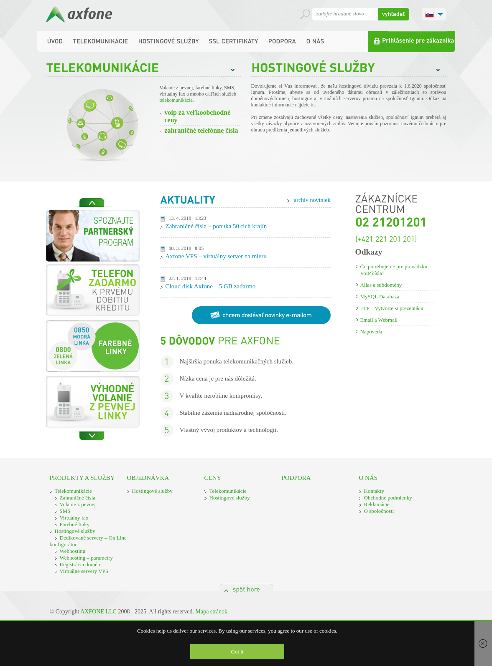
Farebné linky (75, 524)
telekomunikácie (176, 100)
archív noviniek (312, 200)
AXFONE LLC (98, 611)
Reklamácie (377, 504)
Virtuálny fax (74, 518)
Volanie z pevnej (78, 504)
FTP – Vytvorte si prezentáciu (392, 308)
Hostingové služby (75, 531)
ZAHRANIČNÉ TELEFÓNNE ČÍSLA (201, 130)
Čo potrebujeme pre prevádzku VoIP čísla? (394, 269)
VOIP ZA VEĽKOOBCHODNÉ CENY (198, 116)
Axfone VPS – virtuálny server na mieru (216, 256)
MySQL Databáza (380, 296)
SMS (65, 511)
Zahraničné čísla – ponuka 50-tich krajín (216, 226)
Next (92, 435)
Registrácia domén (80, 564)
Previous (92, 202)
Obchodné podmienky (388, 497)
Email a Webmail (379, 320)
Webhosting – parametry (86, 558)
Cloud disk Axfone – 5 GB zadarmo (211, 286)
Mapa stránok (211, 611)
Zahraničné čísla (78, 497)
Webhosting (73, 551)
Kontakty (374, 491)
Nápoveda (371, 331)
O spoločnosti (379, 511)
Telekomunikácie (73, 491)
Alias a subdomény (381, 285)
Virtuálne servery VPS (84, 571)
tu (312, 105)
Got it (237, 651)
